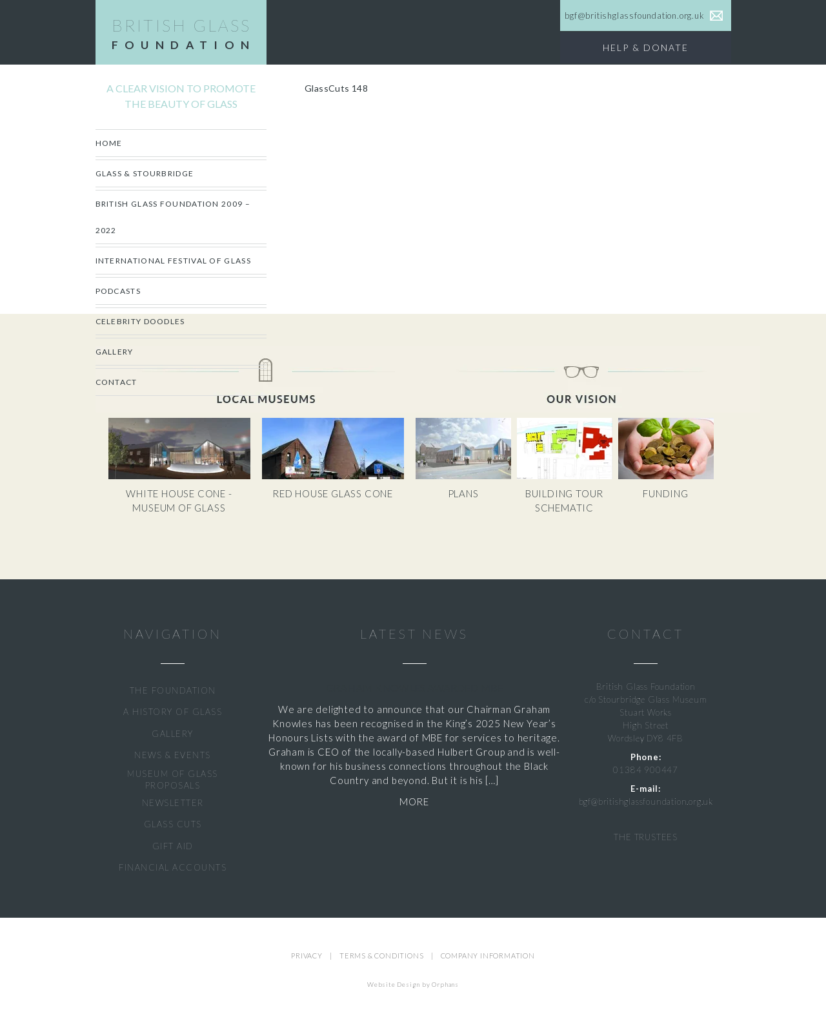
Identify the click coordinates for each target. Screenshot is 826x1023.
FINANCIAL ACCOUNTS (173, 867)
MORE (414, 801)
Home (109, 143)
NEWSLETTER (173, 803)
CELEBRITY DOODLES (140, 321)
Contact (116, 382)
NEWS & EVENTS (172, 755)
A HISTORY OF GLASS (172, 712)
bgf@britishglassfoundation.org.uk (646, 801)
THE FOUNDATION (173, 690)
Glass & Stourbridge (145, 173)
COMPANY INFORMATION (488, 955)
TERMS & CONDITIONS (381, 955)
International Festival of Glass (173, 260)
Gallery (115, 351)
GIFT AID (173, 846)
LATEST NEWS (414, 633)
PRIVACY (307, 955)
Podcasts (118, 291)
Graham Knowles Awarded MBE (414, 687)
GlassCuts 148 (336, 88)
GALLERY (173, 733)
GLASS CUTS (173, 824)
